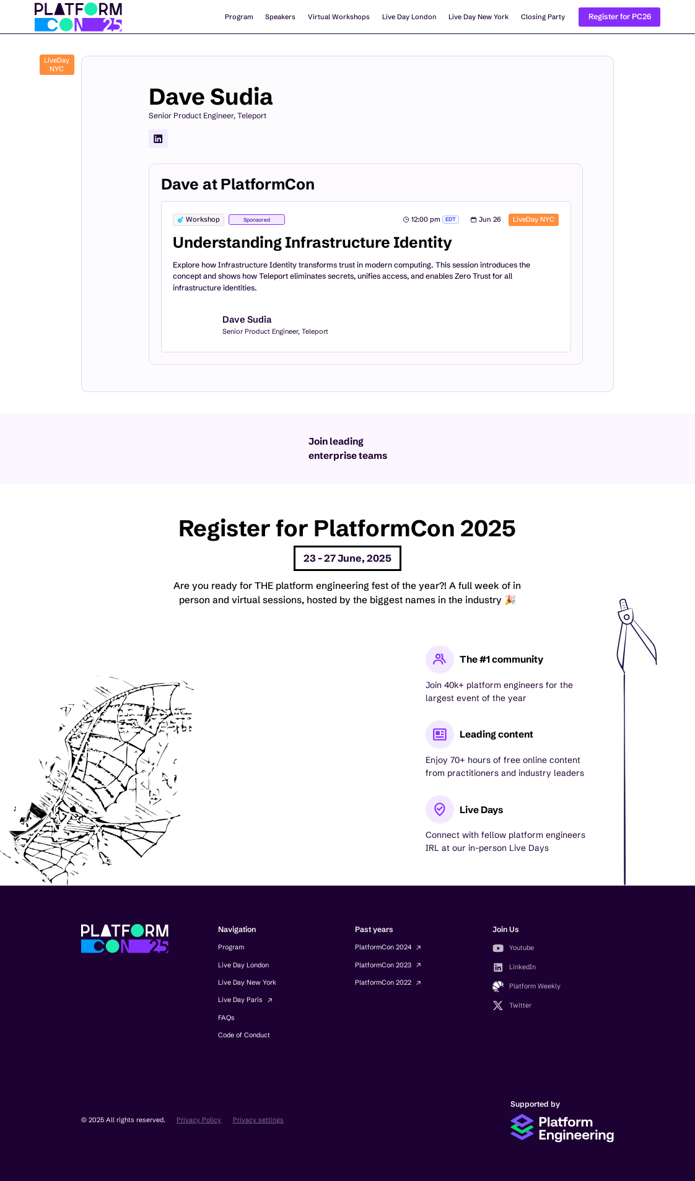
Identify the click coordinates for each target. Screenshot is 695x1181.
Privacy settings (258, 1120)
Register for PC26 (619, 16)
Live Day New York (478, 16)
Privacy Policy (199, 1120)
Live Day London (409, 16)
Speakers (280, 16)
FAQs (226, 1018)
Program (239, 16)
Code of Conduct (244, 1035)
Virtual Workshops (339, 16)
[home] (78, 17)
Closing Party (543, 16)
